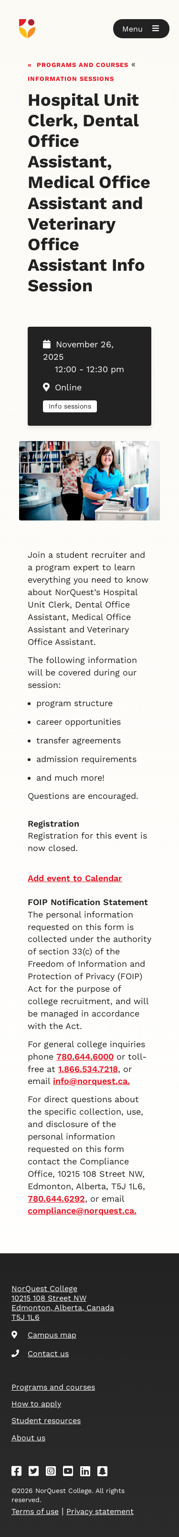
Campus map (43, 1334)
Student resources (46, 1420)
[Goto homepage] (89, 28)
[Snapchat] (105, 1472)
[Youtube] (71, 1472)
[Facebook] (19, 1472)
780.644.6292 (56, 1199)
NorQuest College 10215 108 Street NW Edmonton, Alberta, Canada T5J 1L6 (62, 1303)
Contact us (40, 1353)
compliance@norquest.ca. (82, 1210)
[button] (141, 28)
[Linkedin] (88, 1472)
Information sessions (71, 78)
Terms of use (35, 1511)
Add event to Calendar (75, 878)
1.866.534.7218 (88, 1069)
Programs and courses (82, 64)
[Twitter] (37, 1472)
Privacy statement (100, 1511)
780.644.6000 (85, 1056)
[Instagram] (54, 1472)
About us (28, 1437)
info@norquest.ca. (91, 1081)
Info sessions (70, 406)
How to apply (36, 1403)
